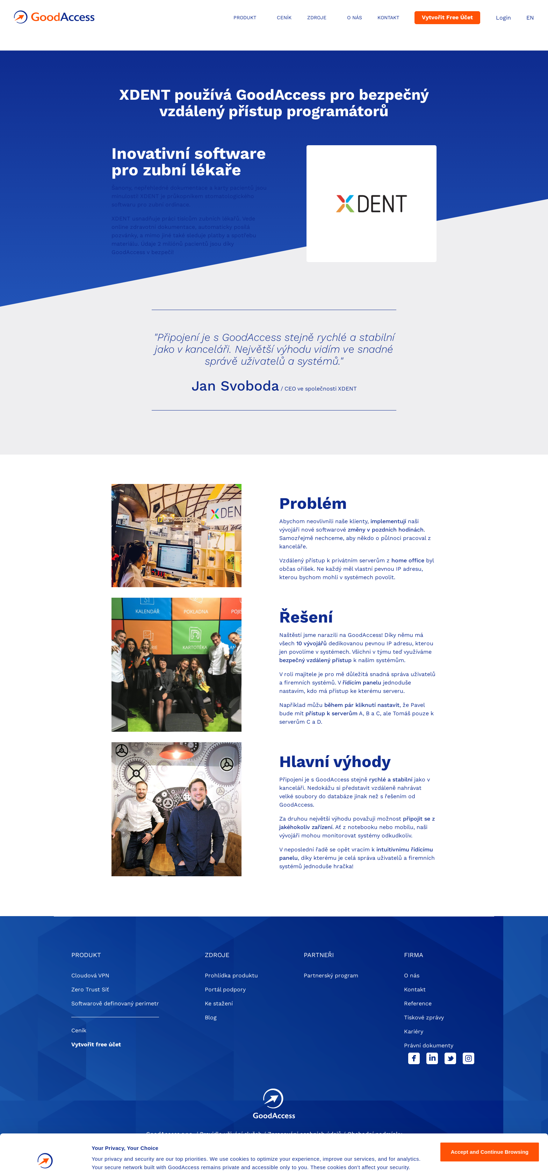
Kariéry (413, 1031)
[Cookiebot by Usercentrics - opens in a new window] (45, 1159)
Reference (418, 1003)
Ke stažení (219, 1003)
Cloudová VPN (90, 975)
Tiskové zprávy (424, 1017)
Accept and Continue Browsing (490, 1116)
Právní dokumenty (428, 1045)
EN (530, 17)
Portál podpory (225, 989)
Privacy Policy (306, 1140)
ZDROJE (316, 17)
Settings (489, 1139)
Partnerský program (331, 975)
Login (503, 17)
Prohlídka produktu (231, 975)
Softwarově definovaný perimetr (115, 1003)
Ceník (284, 17)
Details (100, 1159)
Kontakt (388, 17)
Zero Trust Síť (90, 989)
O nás (411, 975)
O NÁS (354, 17)
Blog (211, 1017)
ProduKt (244, 17)
